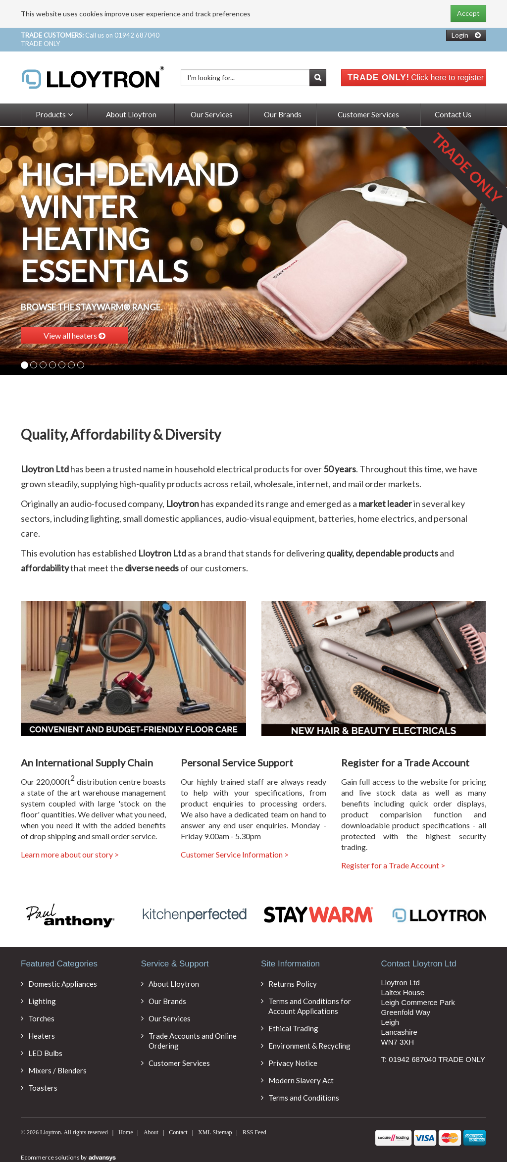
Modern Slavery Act (301, 1080)
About (151, 1132)
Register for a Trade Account (393, 865)
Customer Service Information (235, 855)
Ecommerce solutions (51, 1157)
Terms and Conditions (303, 1097)
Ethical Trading (293, 1028)
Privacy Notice (292, 1063)
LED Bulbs (45, 1053)
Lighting (42, 1001)
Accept (468, 13)
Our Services (212, 114)
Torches (41, 1018)
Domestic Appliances (62, 983)
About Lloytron (131, 114)
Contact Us (453, 114)
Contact (178, 1132)
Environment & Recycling (309, 1045)
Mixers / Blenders (57, 1070)
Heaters (41, 1035)
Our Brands (283, 114)
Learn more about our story (70, 855)
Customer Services (368, 114)
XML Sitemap (215, 1132)
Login (460, 35)
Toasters (42, 1087)
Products (54, 114)
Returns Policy (292, 983)
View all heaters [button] (74, 335)
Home (125, 1132)
